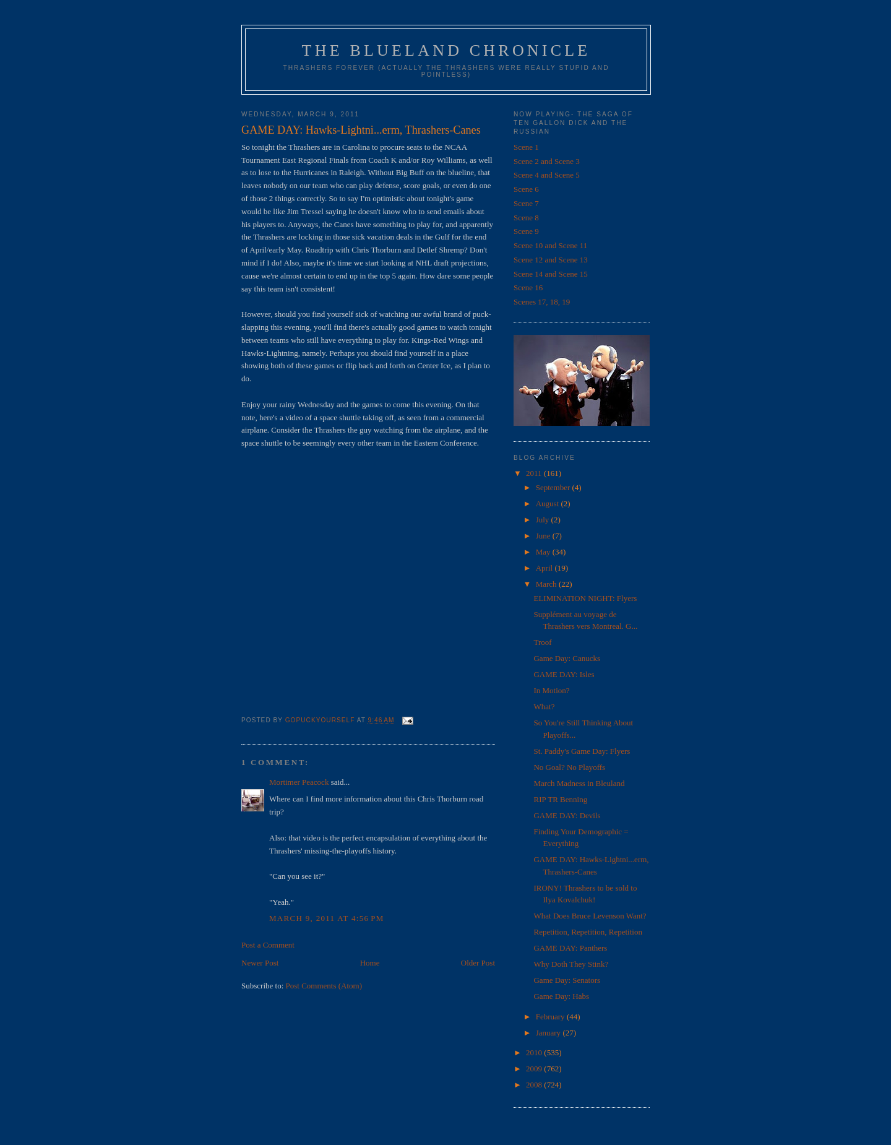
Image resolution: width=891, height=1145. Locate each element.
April (545, 567)
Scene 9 (526, 231)
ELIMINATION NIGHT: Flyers (585, 598)
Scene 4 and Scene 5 (547, 174)
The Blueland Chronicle (446, 50)
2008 (535, 1084)
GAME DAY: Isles (563, 674)
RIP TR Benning (560, 799)
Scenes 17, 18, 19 (542, 301)
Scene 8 (526, 217)
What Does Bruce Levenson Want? (589, 915)
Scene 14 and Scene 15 (551, 274)
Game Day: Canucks (566, 658)
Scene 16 (528, 287)
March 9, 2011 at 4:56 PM (326, 918)
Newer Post (259, 962)
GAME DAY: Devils (566, 815)
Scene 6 (526, 189)
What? (543, 706)
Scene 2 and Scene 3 (547, 161)
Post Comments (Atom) (324, 985)
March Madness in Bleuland (578, 783)
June (544, 535)
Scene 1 (526, 147)
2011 (535, 473)
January (549, 1032)
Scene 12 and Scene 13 (551, 259)
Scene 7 (526, 203)
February (551, 1016)
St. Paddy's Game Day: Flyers (581, 751)
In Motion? (551, 690)
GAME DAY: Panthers (570, 948)
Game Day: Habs (561, 996)
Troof (542, 642)
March (547, 584)
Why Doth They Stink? (570, 964)
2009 (535, 1068)
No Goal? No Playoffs (569, 767)
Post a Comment (268, 944)
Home (370, 962)
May (544, 551)
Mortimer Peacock (299, 782)
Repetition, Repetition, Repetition (587, 931)
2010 (535, 1052)
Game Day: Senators (566, 980)
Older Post (478, 962)
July (543, 519)
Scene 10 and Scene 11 (550, 245)
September (554, 487)
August (548, 503)
